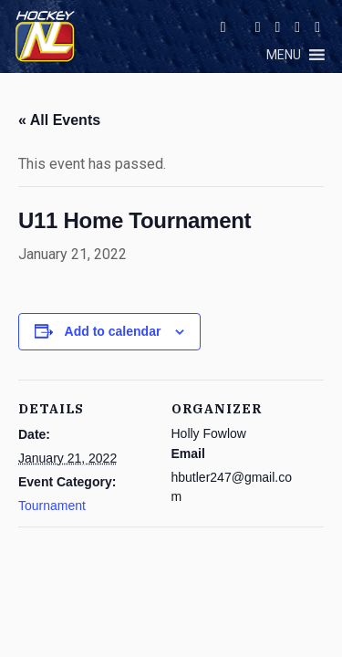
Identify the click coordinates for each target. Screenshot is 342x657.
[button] (283, 54)
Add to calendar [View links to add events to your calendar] (113, 331)
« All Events (59, 120)
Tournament (52, 505)
